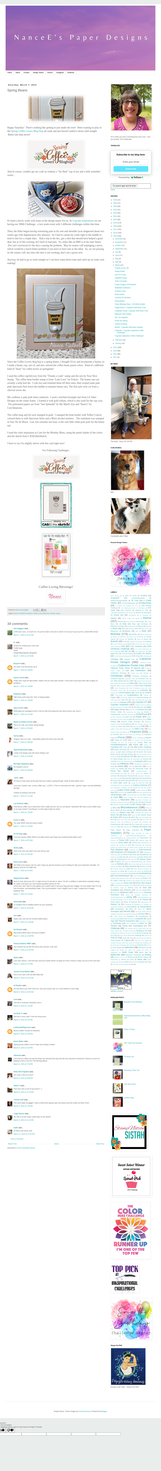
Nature (115, 817)
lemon (138, 792)
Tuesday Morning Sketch (118, 943)
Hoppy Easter (120, 271)
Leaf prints (121, 792)
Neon (112, 819)
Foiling (117, 740)
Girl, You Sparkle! (121, 317)
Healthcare (146, 764)
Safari (128, 869)
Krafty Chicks (124, 790)
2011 (115, 357)
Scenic (139, 871)
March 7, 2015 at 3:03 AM (23, 728)
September (119, 249)
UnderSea (140, 945)
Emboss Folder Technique (131, 721)
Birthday (115, 633)
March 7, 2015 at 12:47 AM (23, 635)
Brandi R (17, 664)
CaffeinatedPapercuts (22, 1027)
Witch (120, 962)
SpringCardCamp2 (143, 897)
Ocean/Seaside (116, 824)
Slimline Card (133, 887)
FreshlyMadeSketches (119, 745)
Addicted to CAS (141, 610)
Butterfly (114, 641)
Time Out (122, 935)
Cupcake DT (141, 702)
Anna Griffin (130, 621)
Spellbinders (124, 892)
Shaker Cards (118, 880)
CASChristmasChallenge (121, 656)
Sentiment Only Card (125, 878)
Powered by (131, 177)
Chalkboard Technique (118, 673)
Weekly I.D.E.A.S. (119, 957)
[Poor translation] (10, 1430)
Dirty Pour (132, 709)
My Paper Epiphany (21, 764)
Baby (124, 624)
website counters (117, 991)
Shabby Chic (147, 878)
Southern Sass (120, 291)
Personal (122, 845)
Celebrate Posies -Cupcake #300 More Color (131, 311)
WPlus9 (133, 962)
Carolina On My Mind (123, 298)
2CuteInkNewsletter (138, 598)
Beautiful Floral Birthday (133, 1002)
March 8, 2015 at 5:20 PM (23, 1034)
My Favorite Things (144, 815)
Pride (132, 859)
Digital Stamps (119, 710)
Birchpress (126, 631)
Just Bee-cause (130, 1084)
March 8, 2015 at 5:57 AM (23, 1020)
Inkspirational (146, 778)
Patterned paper (143, 840)
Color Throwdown (120, 688)
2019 (115, 223)
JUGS (115, 783)
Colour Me (138, 693)
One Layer (135, 824)
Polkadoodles (133, 857)
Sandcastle (114, 871)
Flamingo (138, 734)
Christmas (117, 675)
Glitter (139, 756)
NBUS (133, 817)
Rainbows (120, 864)
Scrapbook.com (115, 873)
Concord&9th (119, 695)
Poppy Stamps (144, 857)
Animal (16, 613)
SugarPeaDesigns (130, 914)
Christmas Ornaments (140, 676)
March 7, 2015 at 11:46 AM (23, 922)
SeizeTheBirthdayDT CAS (141, 876)
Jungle (133, 783)
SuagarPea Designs (117, 914)
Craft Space (114, 700)
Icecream (114, 776)
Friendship (114, 747)
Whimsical (131, 957)
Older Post (100, 1144)
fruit (131, 747)
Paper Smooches (132, 830)
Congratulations (133, 695)
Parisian (113, 840)
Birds (144, 631)
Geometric (139, 752)
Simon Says (128, 883)
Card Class (145, 644)
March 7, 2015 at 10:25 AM (23, 908)
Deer (114, 707)
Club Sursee (114, 683)
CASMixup (146, 656)
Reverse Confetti (145, 866)
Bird (137, 631)
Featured (135, 731)
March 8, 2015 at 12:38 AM (23, 992)
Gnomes (146, 759)
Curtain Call (138, 705)
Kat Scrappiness (125, 785)
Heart (112, 766)
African (131, 612)
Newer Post (12, 1144)
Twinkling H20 (147, 943)
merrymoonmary (85, 1411)
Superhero (114, 919)
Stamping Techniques (117, 907)
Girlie (118, 756)
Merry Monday (146, 802)
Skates (142, 885)
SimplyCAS (127, 885)
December (119, 239)
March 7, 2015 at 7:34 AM (23, 826)
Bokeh (131, 637)
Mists (147, 808)
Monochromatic (141, 810)
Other (112, 827)
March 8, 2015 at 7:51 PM (23, 1064)
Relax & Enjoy (129, 1029)
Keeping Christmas (140, 785)
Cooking (145, 695)
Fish (124, 734)
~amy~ (16, 778)
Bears (123, 628)
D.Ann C (17, 820)
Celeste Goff (19, 1100)
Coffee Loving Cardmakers (124, 685)
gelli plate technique (125, 752)
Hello (130, 766)
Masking (113, 802)
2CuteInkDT (115, 598)
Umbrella (131, 945)
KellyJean (17, 694)
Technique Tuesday (145, 921)
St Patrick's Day (132, 899)
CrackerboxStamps (142, 697)
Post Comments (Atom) (26, 1148)
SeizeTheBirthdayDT (122, 876)
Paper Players (116, 830)
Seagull (124, 873)
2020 (115, 220)
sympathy (139, 919)
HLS (147, 766)
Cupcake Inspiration (120, 705)
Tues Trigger (145, 940)
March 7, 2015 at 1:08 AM (23, 670)
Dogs (138, 712)
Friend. (146, 745)
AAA (136, 605)
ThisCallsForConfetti (117, 933)
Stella (139, 909)
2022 (115, 213)
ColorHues (144, 690)
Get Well (121, 754)
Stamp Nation (115, 902)
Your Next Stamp (123, 964)
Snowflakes (115, 890)
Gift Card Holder (141, 754)
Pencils (113, 842)
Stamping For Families (141, 904)
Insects (115, 780)
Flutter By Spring (121, 321)
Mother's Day (125, 812)
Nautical (125, 817)
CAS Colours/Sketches (142, 649)
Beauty (130, 628)
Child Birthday (143, 673)
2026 (115, 200)
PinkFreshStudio (145, 850)
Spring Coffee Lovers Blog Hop (27, 131)
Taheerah (17, 1055)
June (117, 255)
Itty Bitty (148, 780)
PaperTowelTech (131, 838)
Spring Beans (120, 301)
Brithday (121, 639)
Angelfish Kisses (121, 278)
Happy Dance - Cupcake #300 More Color (130, 308)
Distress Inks (143, 710)
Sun (150, 914)
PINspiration (118, 852)
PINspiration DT (133, 852)
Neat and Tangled (143, 817)
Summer (141, 914)
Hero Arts (138, 766)
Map (138, 797)
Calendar (132, 641)
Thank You (143, 923)
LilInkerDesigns (116, 795)
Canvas (137, 644)
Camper (140, 641)
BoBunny (123, 637)
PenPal (134, 842)
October (118, 245)
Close (113, 190)
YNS (114, 964)
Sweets (121, 919)
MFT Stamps (137, 804)
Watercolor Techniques (133, 955)
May (117, 259)
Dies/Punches (139, 707)
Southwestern (146, 890)
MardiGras (114, 800)
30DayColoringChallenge (119, 600)
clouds (147, 681)
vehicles (121, 950)
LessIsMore (145, 792)
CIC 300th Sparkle (117, 681)
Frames (130, 742)
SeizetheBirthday (144, 873)
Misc (114, 808)
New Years (146, 819)
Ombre (126, 824)
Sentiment (114, 878)
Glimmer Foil (128, 757)
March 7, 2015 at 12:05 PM (24, 936)
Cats (127, 671)
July (117, 252)
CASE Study (135, 656)
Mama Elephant (129, 797)
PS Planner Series (144, 859)
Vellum (130, 950)
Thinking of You (142, 931)
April (117, 262)
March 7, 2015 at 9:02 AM (23, 854)
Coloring (113, 693)
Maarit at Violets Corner (23, 722)
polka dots (122, 857)
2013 (115, 351)
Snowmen (127, 890)
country (122, 697)
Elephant (137, 719)
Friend (135, 745)
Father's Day (139, 729)
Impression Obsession (127, 776)
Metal (114, 804)
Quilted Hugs (129, 1098)
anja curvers (19, 708)
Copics (113, 697)
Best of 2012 (145, 628)
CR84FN (130, 697)
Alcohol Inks (118, 615)
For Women (136, 740)
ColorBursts (132, 690)
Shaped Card (139, 880)
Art (148, 621)
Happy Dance (19, 878)
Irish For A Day (120, 275)
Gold (112, 761)
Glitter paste (147, 756)
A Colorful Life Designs (123, 605)
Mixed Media (115, 810)
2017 (115, 229)
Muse (125, 815)
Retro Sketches (130, 866)
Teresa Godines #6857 (22, 944)
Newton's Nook (115, 822)
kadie (16, 1128)
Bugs (138, 639)
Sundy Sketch (118, 916)
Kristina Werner (140, 790)
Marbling (146, 797)
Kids (142, 787)
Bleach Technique (145, 634)
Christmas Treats (130, 678)
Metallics (121, 804)
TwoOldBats (123, 945)
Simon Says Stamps (143, 883)
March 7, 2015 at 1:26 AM (23, 686)
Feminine (116, 734)
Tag (147, 919)
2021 (115, 216)
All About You (129, 1057)
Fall (142, 726)
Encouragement (126, 724)
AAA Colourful (126, 610)
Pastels (52, 613)
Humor (146, 773)
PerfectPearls (145, 842)
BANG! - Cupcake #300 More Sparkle (129, 327)
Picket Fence (122, 847)
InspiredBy (131, 780)
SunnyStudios (143, 916)
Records (146, 864)
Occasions (145, 822)
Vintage (138, 950)
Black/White (133, 634)
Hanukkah (137, 764)
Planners (126, 854)
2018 (115, 226)
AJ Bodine (18, 985)
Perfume (113, 845)
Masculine (125, 800)
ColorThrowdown (124, 693)
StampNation (119, 909)
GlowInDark (136, 759)
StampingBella (132, 907)
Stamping (128, 904)
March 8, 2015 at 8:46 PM (23, 1078)
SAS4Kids (131, 871)
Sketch (149, 885)
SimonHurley (118, 885)
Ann (15, 916)
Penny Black (123, 843)
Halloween (124, 764)
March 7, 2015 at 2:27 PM (23, 964)
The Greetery (129, 928)
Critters (115, 702)
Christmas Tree (143, 678)
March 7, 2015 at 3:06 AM (23, 742)
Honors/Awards (115, 773)
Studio (137, 911)
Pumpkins (118, 861)
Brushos (131, 639)
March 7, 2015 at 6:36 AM (23, 770)
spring (58, 613)
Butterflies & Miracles (123, 288)
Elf (144, 719)
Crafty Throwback (136, 700)
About (18, 73)
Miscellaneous (129, 807)
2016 (115, 233)
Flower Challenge (138, 738)
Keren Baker (19, 1041)
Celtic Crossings (121, 281)
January (118, 343)
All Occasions (144, 615)
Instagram (60, 73)
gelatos (113, 752)
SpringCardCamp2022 (117, 899)
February (118, 340)
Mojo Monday (128, 810)
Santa (122, 871)
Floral (121, 737)
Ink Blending (124, 778)
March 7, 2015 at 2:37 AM (23, 714)
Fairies (127, 726)
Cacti (125, 641)
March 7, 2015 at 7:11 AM (23, 796)
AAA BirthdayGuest (127, 608)
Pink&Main (132, 850)
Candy (129, 644)
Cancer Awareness (119, 644)
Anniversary (140, 621)
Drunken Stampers (116, 717)
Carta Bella (114, 646)
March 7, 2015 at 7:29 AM (23, 812)
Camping (148, 641)
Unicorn (149, 945)
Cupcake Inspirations (83, 220)
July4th (125, 783)
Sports (128, 895)
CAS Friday (114, 651)
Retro (120, 866)
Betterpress (114, 631)
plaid (118, 854)
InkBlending (135, 778)
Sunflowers (130, 916)
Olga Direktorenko (21, 750)
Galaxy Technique (120, 749)
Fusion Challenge (144, 747)
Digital (149, 707)
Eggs (130, 719)
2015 (115, 236)
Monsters (113, 812)
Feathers (124, 732)
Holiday (121, 768)
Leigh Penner (19, 1114)
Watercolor (115, 955)
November (119, 242)
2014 (115, 347)
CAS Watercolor (140, 651)
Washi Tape (143, 952)
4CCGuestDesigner (128, 603)
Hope (125, 773)
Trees (131, 938)
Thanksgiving (138, 926)
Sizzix (136, 885)
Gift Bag (130, 754)
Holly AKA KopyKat (21, 1072)
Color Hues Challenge (143, 686)
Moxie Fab (115, 815)
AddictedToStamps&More (118, 612)
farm (130, 729)
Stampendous (145, 902)
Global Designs (118, 759)
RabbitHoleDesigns (137, 861)
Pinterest (70, 73)
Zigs (131, 964)
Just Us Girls (143, 783)
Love (115, 797)
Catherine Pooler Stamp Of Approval (125, 668)
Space (115, 892)
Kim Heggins (19, 629)
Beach (115, 629)
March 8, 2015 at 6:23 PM (23, 1048)
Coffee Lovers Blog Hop (41, 613)
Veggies (113, 950)
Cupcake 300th (125, 702)
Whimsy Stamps (143, 957)
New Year (136, 819)
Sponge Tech (137, 892)
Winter (139, 959)
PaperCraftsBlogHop (117, 838)
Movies (146, 812)
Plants (134, 854)
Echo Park (122, 719)
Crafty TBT (124, 700)
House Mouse (135, 773)
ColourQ (148, 693)
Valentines (129, 947)
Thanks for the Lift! (122, 268)
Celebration (140, 670)
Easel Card (129, 717)
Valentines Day (144, 947)
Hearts (120, 766)
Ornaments (145, 824)
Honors (50, 73)
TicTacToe (129, 933)
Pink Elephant (117, 850)
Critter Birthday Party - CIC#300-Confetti (130, 304)
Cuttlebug (148, 705)
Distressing (129, 712)
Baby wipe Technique (140, 624)
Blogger (104, 1411)
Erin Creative (139, 724)
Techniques (117, 923)
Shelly (16, 848)
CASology (114, 659)
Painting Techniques (140, 827)
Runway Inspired (118, 869)
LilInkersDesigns (131, 795)
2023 (115, 210)
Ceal (15, 999)
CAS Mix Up (126, 651)
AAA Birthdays (140, 608)
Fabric (120, 726)
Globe (128, 759)
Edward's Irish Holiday (123, 314)
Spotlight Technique (141, 895)
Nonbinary (127, 822)
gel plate (146, 749)
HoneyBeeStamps (141, 771)
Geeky (139, 749)
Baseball (148, 626)
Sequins (137, 878)
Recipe (140, 864)
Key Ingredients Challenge (119, 787)
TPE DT (114, 938)
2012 (115, 354)
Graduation (139, 761)
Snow (145, 888)
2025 (115, 203)
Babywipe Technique (117, 626)
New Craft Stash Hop (123, 819)
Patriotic (132, 840)
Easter (139, 717)
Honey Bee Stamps (120, 771)
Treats (125, 938)
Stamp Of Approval (130, 902)
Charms (133, 673)
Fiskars (130, 734)
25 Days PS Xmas (129, 595)
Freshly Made (142, 742)
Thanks (125, 926)
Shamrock (129, 880)
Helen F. (17, 1086)
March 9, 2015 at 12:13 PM (24, 1120)
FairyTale (135, 726)
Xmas (149, 962)
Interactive (141, 780)
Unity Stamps (117, 947)
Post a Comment (17, 1139)
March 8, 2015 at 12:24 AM (23, 978)
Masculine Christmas (142, 800)
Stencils (126, 911)
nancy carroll (19, 678)
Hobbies (113, 768)
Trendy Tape (140, 938)
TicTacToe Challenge (142, 933)
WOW (127, 962)
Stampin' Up (115, 904)
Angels (137, 618)
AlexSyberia (132, 615)
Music (133, 815)
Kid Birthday (134, 787)
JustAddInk (114, 785)
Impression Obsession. (144, 776)
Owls (118, 827)
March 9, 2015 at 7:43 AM (23, 1106)
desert (120, 707)
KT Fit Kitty (18, 834)
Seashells (132, 873)
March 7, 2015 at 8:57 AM (23, 840)
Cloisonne (140, 681)
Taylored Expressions (127, 921)
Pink (147, 847)
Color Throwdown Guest (137, 688)
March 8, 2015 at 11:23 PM (24, 1092)
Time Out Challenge (135, 935)
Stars (131, 909)
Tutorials (137, 943)
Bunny (146, 639)
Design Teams (38, 73)
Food (125, 740)
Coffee (131, 683)
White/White (114, 959)
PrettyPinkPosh (122, 859)
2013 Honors (115, 595)
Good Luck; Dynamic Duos (124, 761)
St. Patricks (144, 900)
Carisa (16, 736)
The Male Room (141, 928)
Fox (122, 742)
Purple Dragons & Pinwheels (125, 285)
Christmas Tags (116, 678)
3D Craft (134, 601)
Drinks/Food (141, 714)
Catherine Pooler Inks (131, 665)
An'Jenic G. (18, 1013)
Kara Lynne (18, 862)
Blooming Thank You (132, 1070)
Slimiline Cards (118, 887)
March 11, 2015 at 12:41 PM (24, 1134)
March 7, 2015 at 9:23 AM (23, 894)
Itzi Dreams (18, 930)
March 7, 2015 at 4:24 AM (23, 756)
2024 (115, 206)
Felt (150, 732)
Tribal (147, 938)
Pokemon (113, 857)
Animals (120, 621)
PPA (112, 859)
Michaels (148, 804)
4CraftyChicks (145, 603)
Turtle (130, 943)
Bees (137, 628)
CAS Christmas (136, 646)
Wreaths (141, 962)
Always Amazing (121, 324)
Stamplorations (145, 907)
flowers (148, 738)
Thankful (114, 926)
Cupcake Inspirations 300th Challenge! (129, 336)
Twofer (115, 945)
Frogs (125, 747)
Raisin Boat (131, 864)
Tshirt (136, 940)
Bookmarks (139, 637)
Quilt (126, 861)
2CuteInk (143, 596)
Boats (115, 637)
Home (9, 73)
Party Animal (119, 294)
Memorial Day (122, 802)
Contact (26, 73)
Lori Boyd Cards (145, 795)
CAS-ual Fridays (127, 653)
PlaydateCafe (144, 854)
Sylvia (16, 957)
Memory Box (134, 802)
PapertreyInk (144, 838)
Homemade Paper (142, 768)
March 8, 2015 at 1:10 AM (23, 1006)
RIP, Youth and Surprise (133, 1043)
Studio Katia (145, 911)
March (117, 265)
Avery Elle (114, 624)
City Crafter (130, 681)
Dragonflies (123, 714)
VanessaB (18, 902)
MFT (128, 804)
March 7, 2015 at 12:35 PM (24, 950)
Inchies (115, 778)
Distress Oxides (116, 712)
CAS (123, 646)
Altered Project (126, 618)
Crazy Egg (148, 700)
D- (14, 642)
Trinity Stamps (116, 940)
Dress (131, 714)
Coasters (123, 683)
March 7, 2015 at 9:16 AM (23, 871)
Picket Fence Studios (136, 847)
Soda (137, 890)
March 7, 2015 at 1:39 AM (23, 700)
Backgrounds (131, 626)
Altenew (114, 618)
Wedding (148, 955)
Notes (136, 822)
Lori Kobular (19, 803)
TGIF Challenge (131, 923)
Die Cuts (128, 707)
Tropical (127, 940)
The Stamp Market (127, 931)
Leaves (129, 792)
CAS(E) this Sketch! (25, 613)
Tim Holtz (114, 935)
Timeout (146, 935)
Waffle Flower (127, 952)
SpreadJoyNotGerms (117, 897)
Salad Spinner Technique (141, 869)
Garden (132, 749)
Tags (112, 921)
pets (129, 845)
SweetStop (130, 919)
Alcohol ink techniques (143, 612)
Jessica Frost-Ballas (22, 972)
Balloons (140, 626)
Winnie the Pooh (127, 959)
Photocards (138, 845)
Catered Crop (129, 659)
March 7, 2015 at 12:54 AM (23, 656)
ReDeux (113, 866)
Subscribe (130, 169)
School (146, 871)
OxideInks (126, 827)
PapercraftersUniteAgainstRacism (136, 835)
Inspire (123, 780)
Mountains (138, 812)
